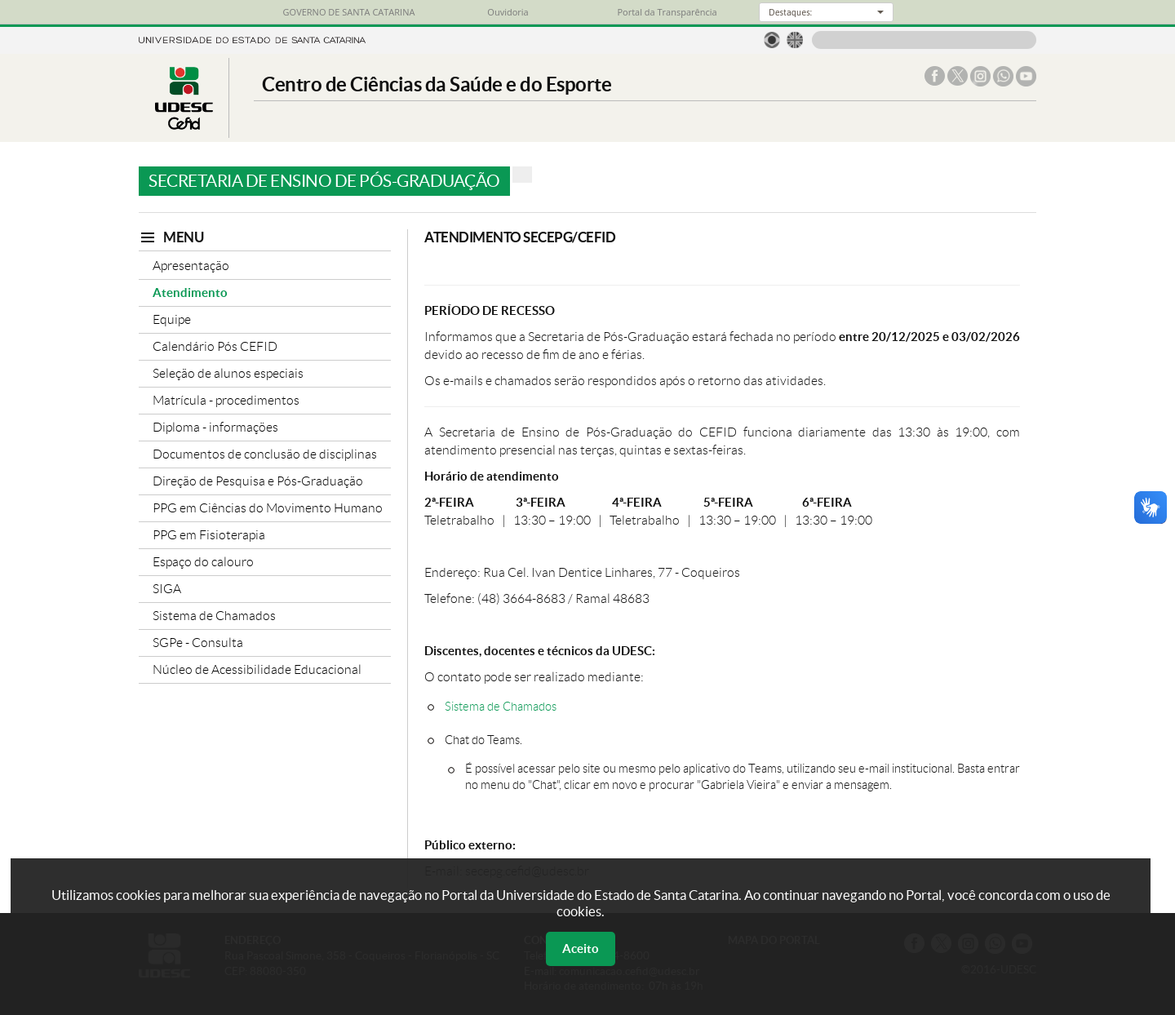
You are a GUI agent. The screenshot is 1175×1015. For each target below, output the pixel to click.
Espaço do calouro (203, 562)
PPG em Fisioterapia (209, 535)
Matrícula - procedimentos (226, 400)
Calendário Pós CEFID (215, 346)
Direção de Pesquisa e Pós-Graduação (258, 481)
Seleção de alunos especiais (228, 373)
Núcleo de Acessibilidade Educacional (257, 669)
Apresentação (191, 266)
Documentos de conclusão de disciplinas (265, 454)
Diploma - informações (215, 427)
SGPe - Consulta (198, 642)
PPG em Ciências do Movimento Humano (268, 508)
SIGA (167, 589)
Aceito (580, 948)
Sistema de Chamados (214, 616)
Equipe (172, 319)
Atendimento (190, 292)
